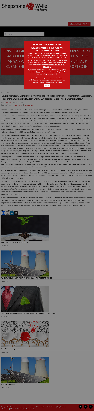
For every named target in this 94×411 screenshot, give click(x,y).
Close (47, 85)
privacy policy (57, 82)
